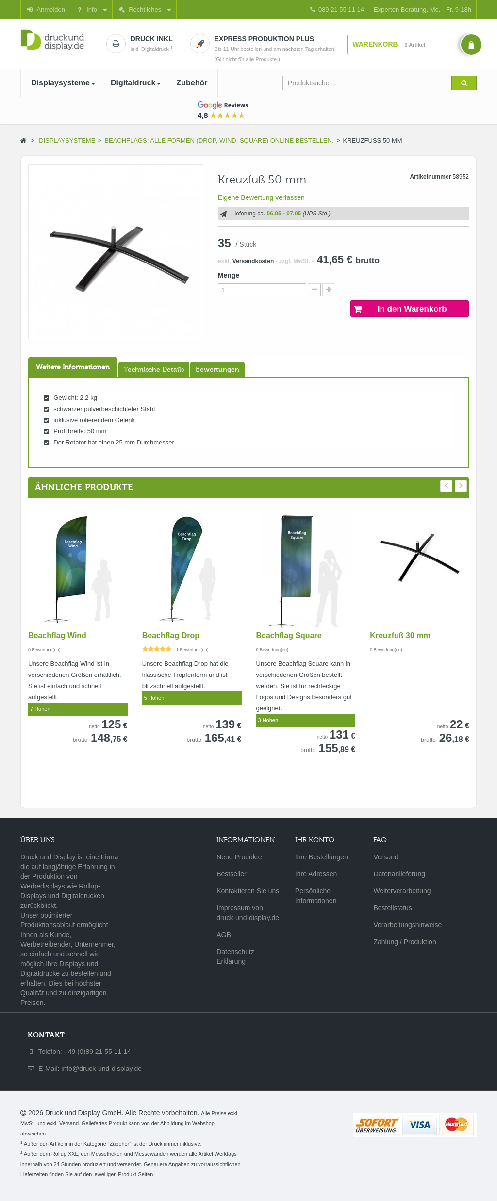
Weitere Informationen (73, 367)
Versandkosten (253, 261)
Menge (228, 275)
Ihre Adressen (316, 874)
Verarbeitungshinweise (405, 925)
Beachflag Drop (170, 635)
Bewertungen (217, 370)
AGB (223, 934)
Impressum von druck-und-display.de (247, 912)
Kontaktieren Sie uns (247, 891)
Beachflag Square (289, 635)
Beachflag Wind (57, 635)
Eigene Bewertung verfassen (261, 197)
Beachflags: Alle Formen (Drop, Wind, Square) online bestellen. (218, 140)
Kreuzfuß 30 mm (400, 635)
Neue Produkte (239, 857)
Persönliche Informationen (316, 896)
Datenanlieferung (399, 874)
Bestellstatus (392, 908)
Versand (385, 857)
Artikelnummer (430, 177)
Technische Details (154, 370)
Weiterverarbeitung (402, 891)
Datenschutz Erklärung (235, 956)
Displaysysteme (67, 140)
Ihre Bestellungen (321, 857)
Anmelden (45, 9)
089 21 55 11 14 (390, 9)
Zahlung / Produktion (404, 942)
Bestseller (231, 874)
